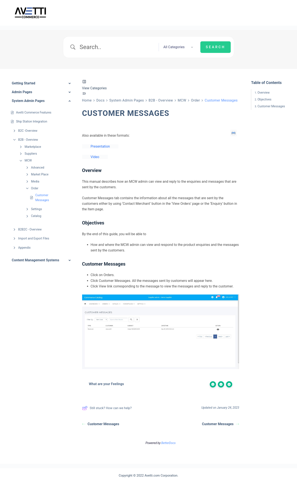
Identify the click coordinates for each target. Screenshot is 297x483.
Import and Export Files (33, 238)
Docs (100, 100)
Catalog (36, 216)
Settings (36, 209)
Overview (263, 92)
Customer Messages (42, 197)
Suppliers (31, 153)
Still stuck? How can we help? (107, 409)
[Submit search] (215, 47)
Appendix (24, 247)
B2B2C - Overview (30, 229)
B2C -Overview (27, 130)
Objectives (264, 99)
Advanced (37, 167)
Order (34, 188)
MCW (28, 160)
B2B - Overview (28, 139)
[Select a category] (176, 47)
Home (87, 100)
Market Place (40, 174)
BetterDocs (168, 444)
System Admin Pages (126, 100)
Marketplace (33, 146)
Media (35, 181)
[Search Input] (117, 47)
